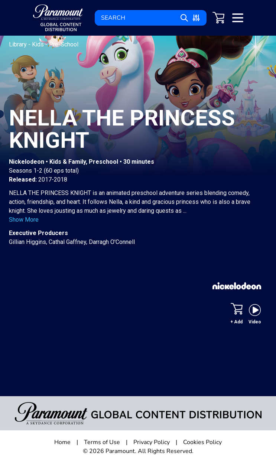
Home (62, 442)
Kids (38, 44)
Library (18, 44)
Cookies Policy (202, 442)
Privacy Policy (151, 442)
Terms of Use (102, 442)
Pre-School (63, 44)
